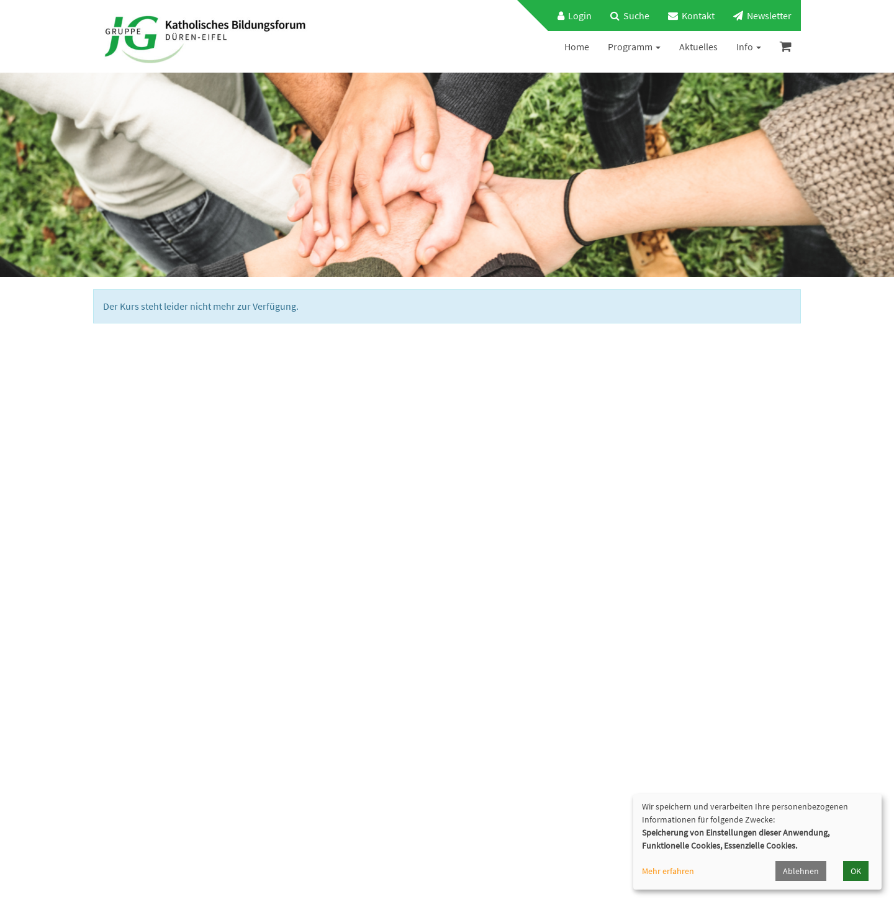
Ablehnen (801, 871)
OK (856, 871)
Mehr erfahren (668, 871)
